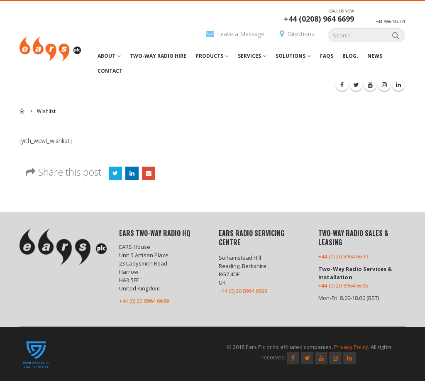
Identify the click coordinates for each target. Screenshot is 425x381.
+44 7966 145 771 (390, 21)
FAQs (326, 55)
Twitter (115, 173)
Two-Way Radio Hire (158, 55)
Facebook (293, 358)
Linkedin (349, 358)
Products (209, 55)
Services (249, 55)
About (106, 55)
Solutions (290, 55)
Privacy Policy (351, 347)
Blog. (350, 55)
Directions (297, 34)
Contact (110, 70)
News (374, 55)
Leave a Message (235, 34)
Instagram (335, 358)
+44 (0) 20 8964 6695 (343, 285)
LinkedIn (132, 173)
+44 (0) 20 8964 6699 (144, 301)
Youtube (321, 358)
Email (148, 173)
